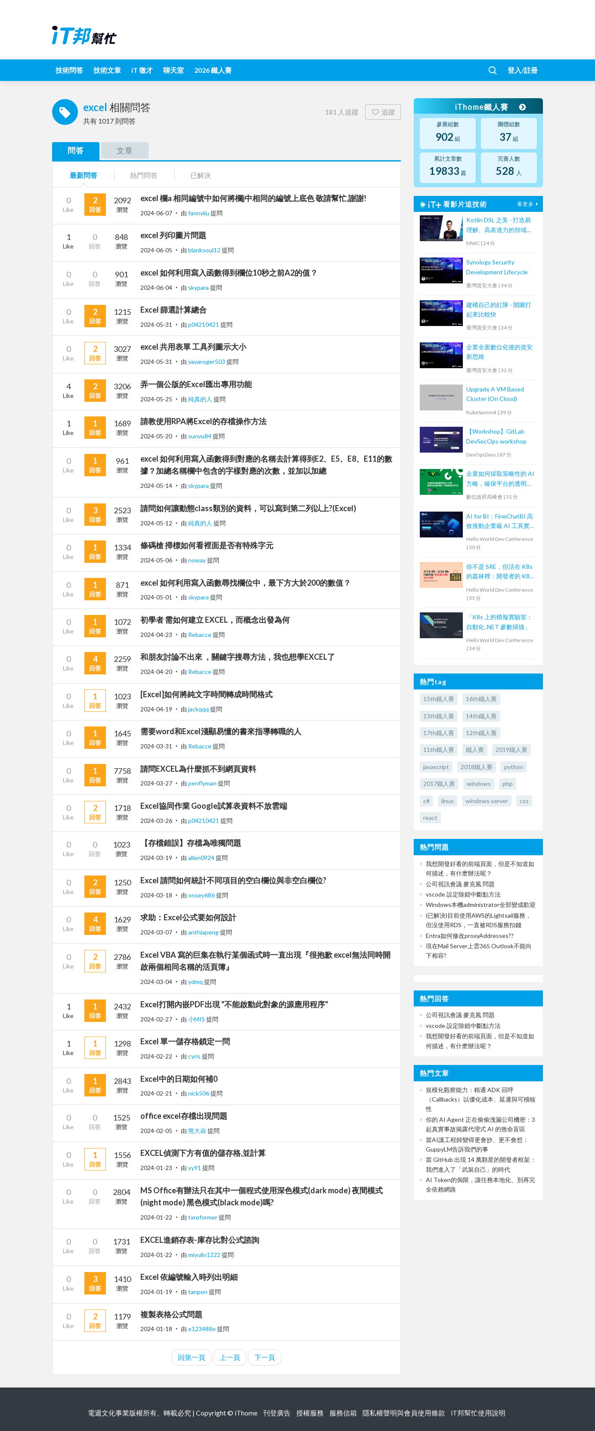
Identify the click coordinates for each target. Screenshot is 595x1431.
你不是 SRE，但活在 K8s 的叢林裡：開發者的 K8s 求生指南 (499, 572)
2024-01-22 (156, 1217)
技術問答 (69, 70)
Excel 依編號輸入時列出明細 (189, 1277)
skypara (199, 287)
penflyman (203, 783)
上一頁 (230, 1357)
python (514, 766)
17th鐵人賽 (438, 732)
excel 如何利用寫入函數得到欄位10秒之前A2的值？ (229, 272)
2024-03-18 (156, 895)
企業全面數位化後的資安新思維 (499, 351)
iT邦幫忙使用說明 (478, 1413)
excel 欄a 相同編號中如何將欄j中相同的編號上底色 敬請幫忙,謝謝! (253, 198)
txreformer (203, 1217)
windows (479, 783)
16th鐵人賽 (481, 698)
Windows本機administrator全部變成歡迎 (481, 904)
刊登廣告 (277, 1413)
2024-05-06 (156, 560)
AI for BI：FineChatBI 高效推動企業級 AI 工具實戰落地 (499, 521)
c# (426, 800)
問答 (76, 150)
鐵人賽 (475, 749)
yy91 (195, 1167)
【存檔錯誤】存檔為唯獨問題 (190, 842)
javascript (436, 766)
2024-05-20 (156, 436)
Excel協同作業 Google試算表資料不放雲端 (213, 805)
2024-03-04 (156, 981)
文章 (125, 150)
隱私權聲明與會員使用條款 (404, 1413)
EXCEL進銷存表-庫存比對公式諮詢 (199, 1240)
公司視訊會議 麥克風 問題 (460, 884)
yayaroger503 (207, 361)
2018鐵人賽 (477, 766)
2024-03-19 (156, 857)
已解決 (200, 175)
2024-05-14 (156, 485)
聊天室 (173, 70)
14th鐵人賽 (481, 716)
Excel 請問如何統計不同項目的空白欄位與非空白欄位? (233, 880)
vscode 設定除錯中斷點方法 (463, 894)
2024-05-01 (156, 597)
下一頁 (264, 1357)
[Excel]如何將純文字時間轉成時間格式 (206, 694)
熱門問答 (144, 175)
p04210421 (204, 324)
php (507, 783)
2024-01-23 (156, 1167)
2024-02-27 (156, 1019)
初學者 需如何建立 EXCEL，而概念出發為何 (215, 619)
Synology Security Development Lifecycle (497, 266)
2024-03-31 (156, 746)
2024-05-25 (156, 399)
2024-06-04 (156, 287)
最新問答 (83, 175)
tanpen (198, 1291)
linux (447, 800)
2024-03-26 (156, 820)
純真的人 (201, 399)
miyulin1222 (205, 1254)
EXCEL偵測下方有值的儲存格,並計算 (203, 1153)
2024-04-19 (156, 709)
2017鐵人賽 (439, 783)
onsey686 (202, 895)
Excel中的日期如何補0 (178, 1078)
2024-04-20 (156, 671)
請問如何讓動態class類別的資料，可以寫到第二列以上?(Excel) (248, 508)
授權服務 (310, 1413)
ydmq (196, 981)
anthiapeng (204, 932)
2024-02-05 (156, 1130)
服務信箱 (343, 1413)
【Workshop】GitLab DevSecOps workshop (496, 436)
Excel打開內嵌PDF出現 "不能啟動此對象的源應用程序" (234, 1004)
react (430, 817)
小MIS (197, 1019)
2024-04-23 (156, 634)
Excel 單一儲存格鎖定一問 (185, 1041)
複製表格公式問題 (171, 1314)
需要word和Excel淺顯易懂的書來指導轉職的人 (220, 731)
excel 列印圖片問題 (173, 235)
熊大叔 (198, 1130)
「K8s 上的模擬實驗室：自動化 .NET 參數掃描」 (499, 621)
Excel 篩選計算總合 (173, 309)
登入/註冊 (523, 70)
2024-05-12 (156, 523)
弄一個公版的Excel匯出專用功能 (196, 384)
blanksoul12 (205, 250)
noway (197, 560)
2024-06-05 (156, 250)
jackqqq (199, 709)
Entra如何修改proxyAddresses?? (470, 935)
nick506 (199, 1093)
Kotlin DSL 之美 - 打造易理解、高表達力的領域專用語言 (499, 225)
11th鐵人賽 (438, 749)
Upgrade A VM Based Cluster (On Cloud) (495, 393)
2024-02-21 (156, 1093)
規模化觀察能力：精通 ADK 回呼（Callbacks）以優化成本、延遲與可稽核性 (481, 1099)
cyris (195, 1056)
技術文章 (107, 70)
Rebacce (200, 634)
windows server (486, 800)
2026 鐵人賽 (213, 70)
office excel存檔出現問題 (183, 1116)
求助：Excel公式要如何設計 (188, 917)
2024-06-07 (156, 213)
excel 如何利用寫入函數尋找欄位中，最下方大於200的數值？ (245, 582)
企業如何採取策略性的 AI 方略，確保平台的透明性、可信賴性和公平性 (500, 479)
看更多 (528, 204)
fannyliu (199, 213)
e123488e (202, 1328)
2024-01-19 (156, 1291)
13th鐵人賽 (438, 716)
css (524, 800)
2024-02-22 (156, 1056)
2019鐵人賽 (511, 749)
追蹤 (383, 112)
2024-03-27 (156, 783)
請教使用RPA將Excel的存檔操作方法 (203, 421)
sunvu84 (200, 436)
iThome (246, 1413)
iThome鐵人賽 (490, 107)
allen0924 (202, 857)
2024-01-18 (156, 1328)
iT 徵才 (142, 70)
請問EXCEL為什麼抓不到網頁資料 (198, 768)
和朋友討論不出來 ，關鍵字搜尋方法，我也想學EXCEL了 (237, 656)
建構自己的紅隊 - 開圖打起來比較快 (498, 309)
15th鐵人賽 (438, 698)
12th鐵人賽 (481, 732)
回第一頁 (191, 1357)
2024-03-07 (156, 932)
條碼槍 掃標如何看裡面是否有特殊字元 (206, 545)
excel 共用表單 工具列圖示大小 (193, 346)
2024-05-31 (156, 324)
